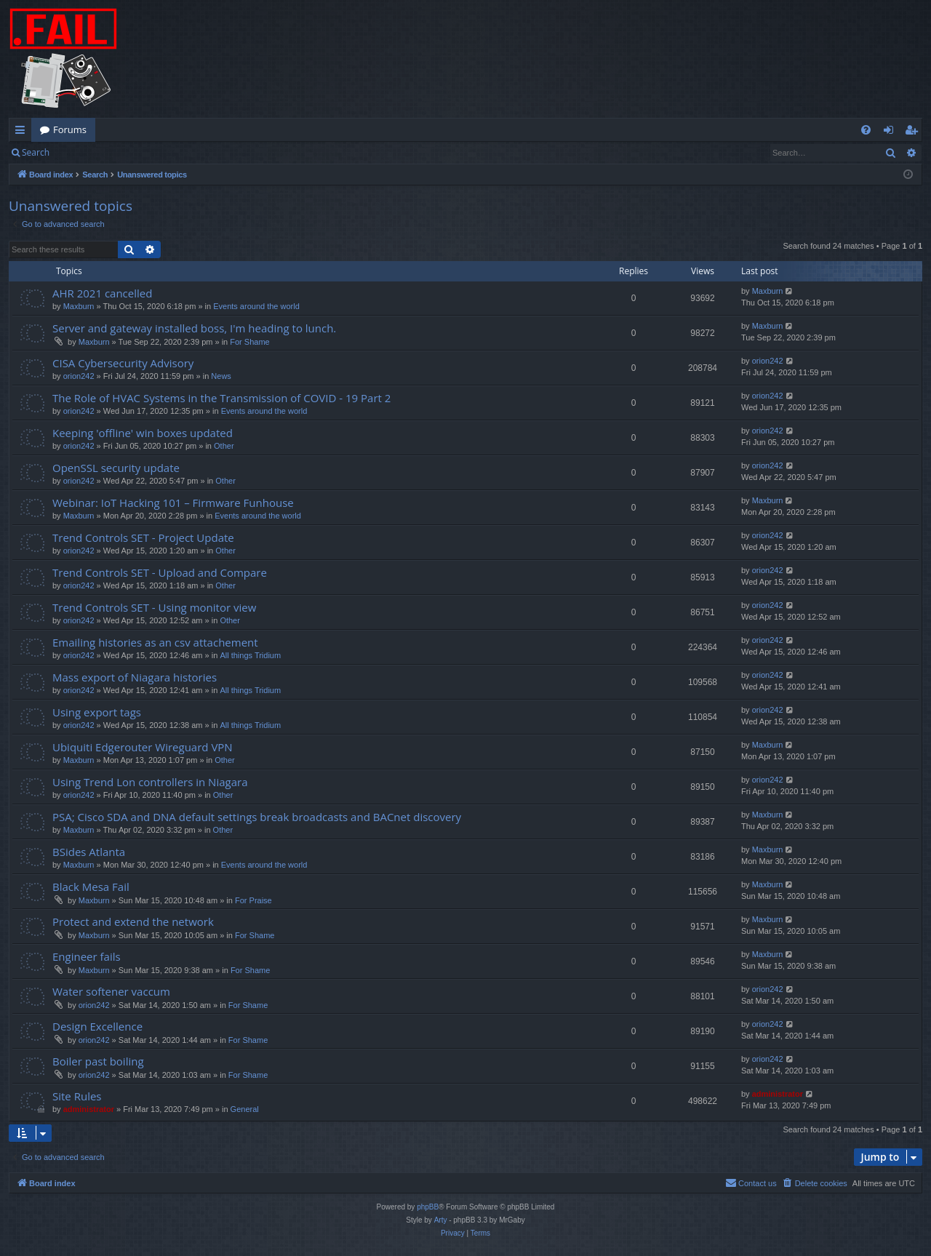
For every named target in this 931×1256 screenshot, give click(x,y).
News (221, 376)
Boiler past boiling (98, 1061)
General (245, 1109)
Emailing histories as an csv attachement (155, 642)
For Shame (249, 341)
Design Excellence (97, 1026)
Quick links (23, 132)
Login (81, 152)
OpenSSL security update (116, 467)
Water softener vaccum (111, 991)
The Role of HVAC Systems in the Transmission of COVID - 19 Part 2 (221, 398)
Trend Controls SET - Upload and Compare (159, 572)
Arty (440, 1220)
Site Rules (77, 1096)
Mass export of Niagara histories (134, 677)
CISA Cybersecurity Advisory (122, 363)
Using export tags (96, 712)
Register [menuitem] (914, 132)
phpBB (428, 1207)
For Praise (253, 900)
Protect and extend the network (133, 921)
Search (35, 152)
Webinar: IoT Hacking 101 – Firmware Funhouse (173, 502)
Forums (70, 129)
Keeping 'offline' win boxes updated (142, 432)
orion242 (79, 376)
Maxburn (79, 306)
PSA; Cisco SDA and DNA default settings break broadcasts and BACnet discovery (256, 816)
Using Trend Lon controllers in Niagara (149, 782)
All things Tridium (250, 655)
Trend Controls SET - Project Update (143, 537)
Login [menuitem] (891, 132)
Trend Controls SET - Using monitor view (154, 607)
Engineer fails (86, 956)
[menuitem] (866, 130)
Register (129, 152)
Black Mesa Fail (90, 886)
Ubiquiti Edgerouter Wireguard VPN (142, 747)
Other (224, 445)
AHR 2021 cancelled (102, 293)
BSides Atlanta (88, 851)
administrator (88, 1109)
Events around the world (256, 306)
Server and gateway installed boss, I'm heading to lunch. (194, 328)
